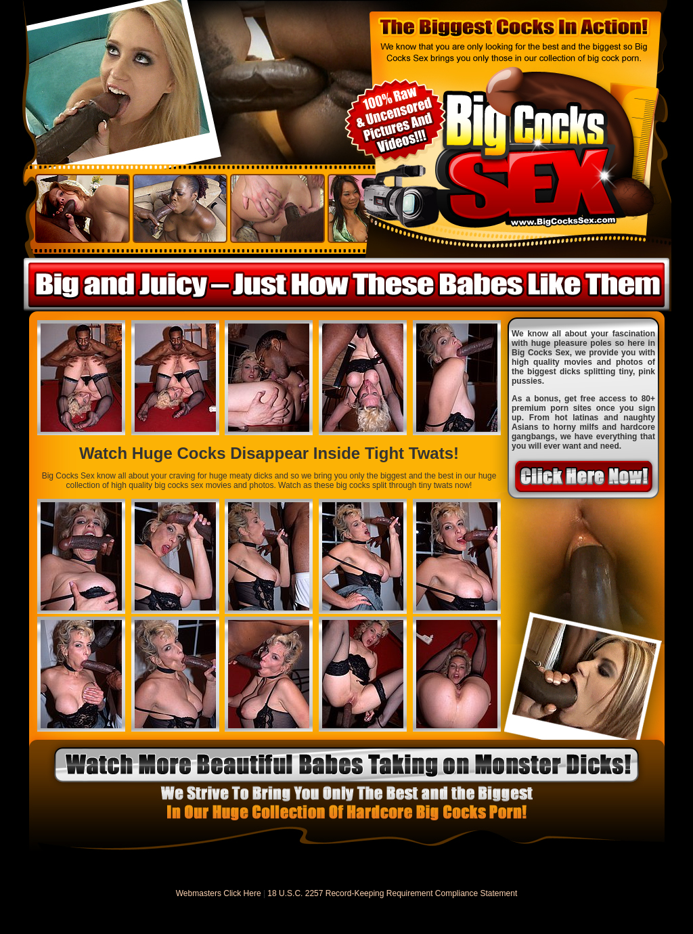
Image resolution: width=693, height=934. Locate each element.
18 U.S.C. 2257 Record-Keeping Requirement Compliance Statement (392, 893)
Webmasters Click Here (218, 893)
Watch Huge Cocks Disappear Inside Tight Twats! (269, 453)
